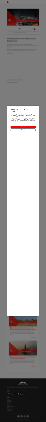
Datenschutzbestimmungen (22, 122)
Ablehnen (23, 129)
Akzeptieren (23, 126)
